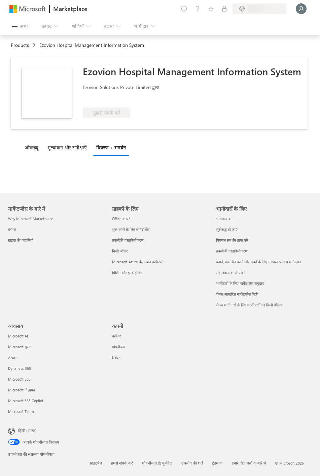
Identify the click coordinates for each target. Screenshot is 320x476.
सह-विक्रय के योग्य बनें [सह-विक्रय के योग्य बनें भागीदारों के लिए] (230, 272)
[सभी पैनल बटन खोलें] (20, 26)
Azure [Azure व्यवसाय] (12, 357)
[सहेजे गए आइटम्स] (211, 9)
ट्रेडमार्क (217, 463)
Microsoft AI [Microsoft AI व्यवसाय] (18, 335)
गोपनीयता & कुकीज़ (157, 463)
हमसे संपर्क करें (122, 463)
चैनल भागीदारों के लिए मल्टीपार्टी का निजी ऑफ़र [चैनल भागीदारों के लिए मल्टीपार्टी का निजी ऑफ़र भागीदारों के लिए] (249, 304)
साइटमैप (96, 463)
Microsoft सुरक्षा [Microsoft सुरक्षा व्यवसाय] (20, 346)
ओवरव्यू (31, 147)
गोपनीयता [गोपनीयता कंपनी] (118, 346)
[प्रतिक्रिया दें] (184, 9)
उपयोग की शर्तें (192, 463)
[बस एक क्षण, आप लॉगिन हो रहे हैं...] (301, 8)
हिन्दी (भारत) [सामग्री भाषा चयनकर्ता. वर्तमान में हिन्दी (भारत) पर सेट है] (27, 430)
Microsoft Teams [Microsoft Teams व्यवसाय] (21, 411)
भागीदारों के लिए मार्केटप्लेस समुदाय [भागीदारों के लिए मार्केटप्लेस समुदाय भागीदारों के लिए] (240, 283)
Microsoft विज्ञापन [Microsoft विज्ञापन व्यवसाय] (21, 389)
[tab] (33, 147)
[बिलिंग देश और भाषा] (259, 8)
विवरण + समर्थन (111, 147)
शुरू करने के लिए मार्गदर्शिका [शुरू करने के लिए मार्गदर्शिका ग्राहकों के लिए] (131, 229)
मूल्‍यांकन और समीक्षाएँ (67, 147)
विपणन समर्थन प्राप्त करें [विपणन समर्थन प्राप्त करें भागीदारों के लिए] (232, 240)
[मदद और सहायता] (197, 9)
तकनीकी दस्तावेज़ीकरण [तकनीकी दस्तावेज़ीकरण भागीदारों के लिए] (232, 251)
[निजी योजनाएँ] (224, 9)
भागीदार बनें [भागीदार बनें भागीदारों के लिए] (224, 218)
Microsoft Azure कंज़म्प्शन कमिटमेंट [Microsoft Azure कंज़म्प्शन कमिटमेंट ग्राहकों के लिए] (138, 261)
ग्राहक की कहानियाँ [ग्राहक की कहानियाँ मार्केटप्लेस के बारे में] (20, 240)
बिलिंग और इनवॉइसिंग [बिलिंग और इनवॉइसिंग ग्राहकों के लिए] (127, 272)
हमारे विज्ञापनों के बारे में (249, 463)
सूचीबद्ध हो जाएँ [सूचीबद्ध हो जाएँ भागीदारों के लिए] (227, 229)
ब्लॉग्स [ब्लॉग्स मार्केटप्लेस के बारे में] (12, 229)
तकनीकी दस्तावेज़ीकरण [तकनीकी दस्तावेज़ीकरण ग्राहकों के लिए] (128, 240)
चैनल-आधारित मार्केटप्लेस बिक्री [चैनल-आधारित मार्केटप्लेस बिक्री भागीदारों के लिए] (237, 294)
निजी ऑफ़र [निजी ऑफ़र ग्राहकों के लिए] (120, 251)
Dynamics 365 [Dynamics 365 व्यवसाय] (19, 368)
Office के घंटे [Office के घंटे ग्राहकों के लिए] (121, 218)
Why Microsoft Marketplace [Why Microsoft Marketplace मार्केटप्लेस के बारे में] (30, 218)
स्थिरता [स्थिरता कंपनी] (116, 357)
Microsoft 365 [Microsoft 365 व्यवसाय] (19, 379)
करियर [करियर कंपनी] (116, 335)
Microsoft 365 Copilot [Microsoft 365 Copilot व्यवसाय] (25, 400)
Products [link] (20, 45)
